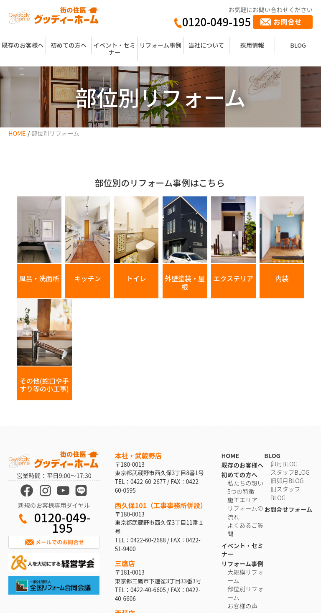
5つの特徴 (241, 404)
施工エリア (242, 413)
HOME (16, 133)
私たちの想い (245, 396)
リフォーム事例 (160, 45)
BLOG (298, 45)
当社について (206, 45)
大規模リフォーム (245, 489)
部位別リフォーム (245, 506)
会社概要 (239, 539)
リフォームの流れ (245, 425)
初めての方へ (69, 45)
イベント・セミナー (114, 48)
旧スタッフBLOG (285, 406)
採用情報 (252, 45)
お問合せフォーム (288, 422)
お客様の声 (242, 518)
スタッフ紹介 (245, 547)
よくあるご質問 (245, 442)
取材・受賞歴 (245, 556)
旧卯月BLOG (287, 393)
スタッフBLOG (290, 385)
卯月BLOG (284, 376)
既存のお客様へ (23, 45)
